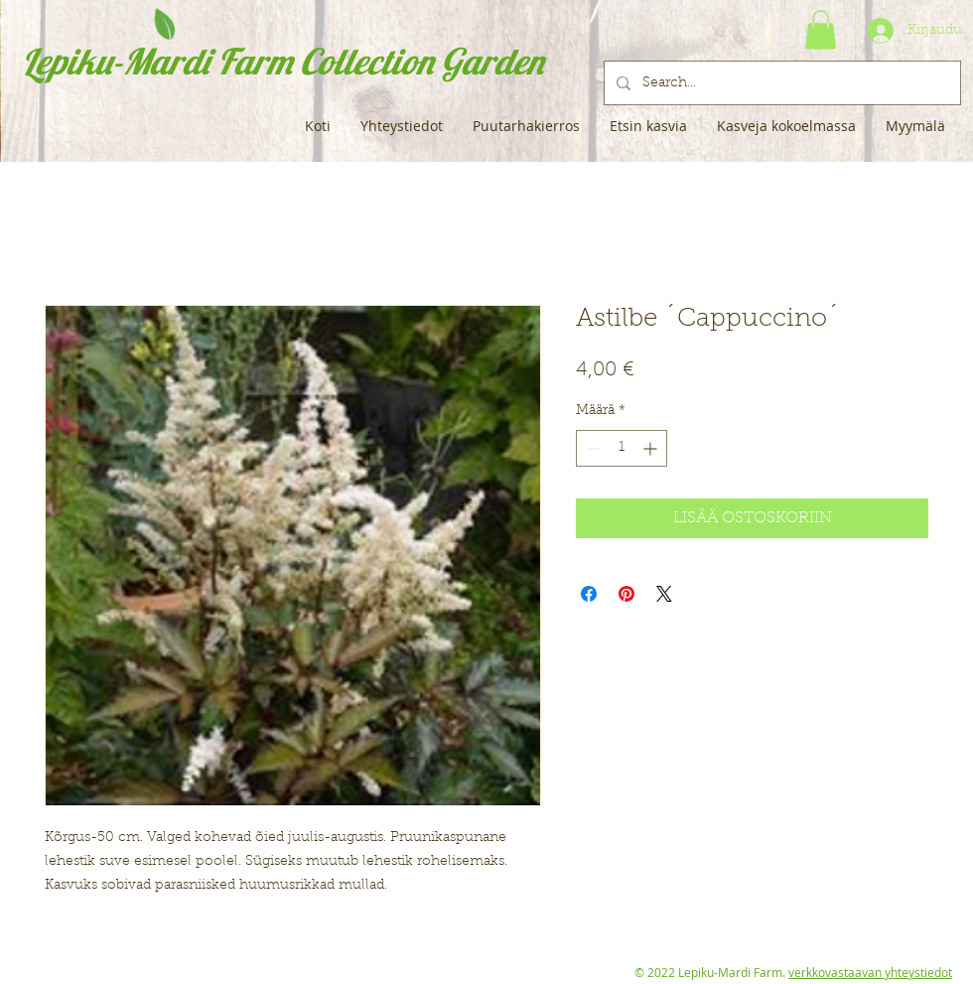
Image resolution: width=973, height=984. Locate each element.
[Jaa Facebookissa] (589, 594)
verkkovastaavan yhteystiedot (870, 972)
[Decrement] (591, 448)
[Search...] (780, 83)
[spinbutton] (621, 448)
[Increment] (651, 448)
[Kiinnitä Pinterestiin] (626, 594)
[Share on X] (664, 594)
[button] (820, 29)
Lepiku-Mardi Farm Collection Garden (282, 61)
